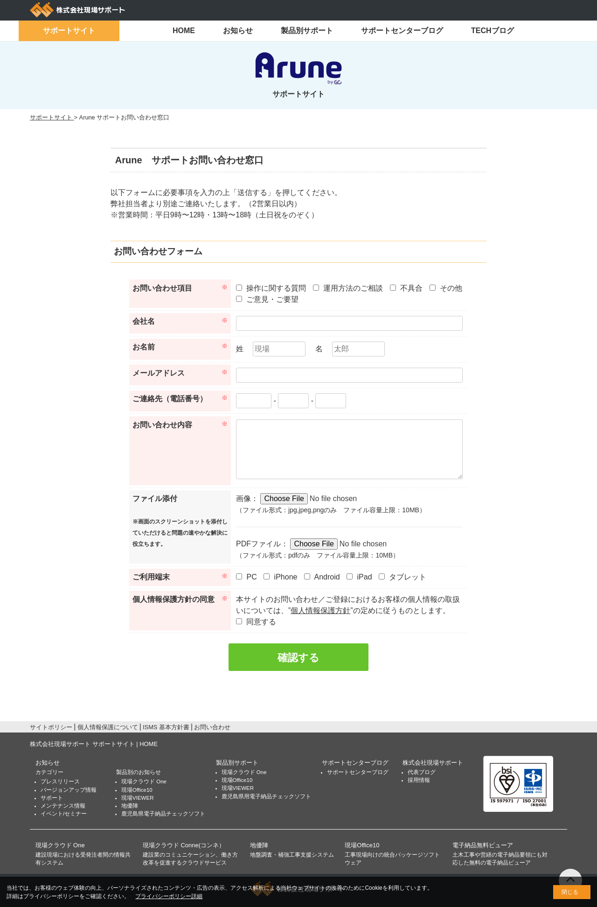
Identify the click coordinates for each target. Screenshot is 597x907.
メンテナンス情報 (63, 806)
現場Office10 (137, 790)
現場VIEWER (137, 798)
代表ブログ (422, 772)
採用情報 (419, 780)
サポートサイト (69, 31)
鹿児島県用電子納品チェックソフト (266, 796)
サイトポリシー (51, 727)
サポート (52, 798)
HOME (184, 31)
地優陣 (129, 806)
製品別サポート (307, 31)
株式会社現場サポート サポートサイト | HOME (94, 743)
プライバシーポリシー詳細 (168, 896)
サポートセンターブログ (402, 31)
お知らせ (238, 31)
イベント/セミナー (64, 813)
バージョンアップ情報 (69, 790)
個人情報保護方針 (320, 610)
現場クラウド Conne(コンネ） (184, 845)
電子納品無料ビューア (482, 845)
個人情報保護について (107, 727)
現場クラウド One (144, 781)
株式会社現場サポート (433, 762)
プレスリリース (60, 781)
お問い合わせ (212, 727)
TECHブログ (492, 31)
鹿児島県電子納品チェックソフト (163, 813)
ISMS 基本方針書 (166, 727)
